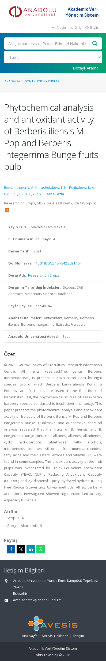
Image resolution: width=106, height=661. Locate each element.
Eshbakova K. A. (82, 187)
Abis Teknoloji (47, 655)
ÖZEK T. (25, 194)
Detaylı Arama (86, 68)
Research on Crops (43, 275)
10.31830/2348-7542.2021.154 (59, 263)
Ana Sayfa (12, 81)
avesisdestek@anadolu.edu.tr (37, 600)
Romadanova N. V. (19, 187)
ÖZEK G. (10, 194)
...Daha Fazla (53, 194)
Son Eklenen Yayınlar (42, 81)
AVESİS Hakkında (55, 636)
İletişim (78, 636)
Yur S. (37, 194)
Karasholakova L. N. (51, 187)
